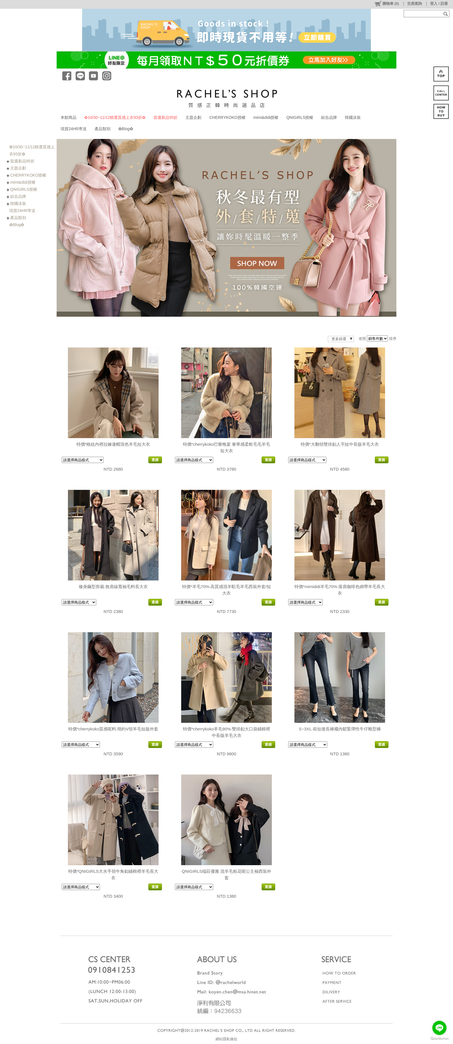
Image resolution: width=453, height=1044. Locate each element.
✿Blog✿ (125, 129)
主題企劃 (193, 117)
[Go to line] (439, 1028)
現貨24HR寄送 (74, 129)
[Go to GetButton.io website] (439, 1038)
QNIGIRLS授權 (299, 117)
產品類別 (102, 129)
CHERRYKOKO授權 (227, 117)
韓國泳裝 (353, 117)
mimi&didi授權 (266, 117)
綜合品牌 (329, 117)
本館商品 (68, 117)
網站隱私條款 (226, 1039)
